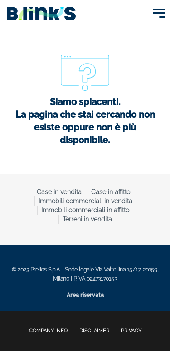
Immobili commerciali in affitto (85, 210)
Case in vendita (59, 192)
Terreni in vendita (87, 219)
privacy (131, 331)
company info (48, 331)
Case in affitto (110, 192)
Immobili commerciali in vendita (85, 201)
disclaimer (94, 331)
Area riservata (85, 295)
